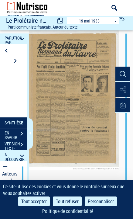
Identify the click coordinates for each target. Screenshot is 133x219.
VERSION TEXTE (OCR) (16, 145)
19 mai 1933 (89, 21)
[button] (122, 74)
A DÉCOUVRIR (15, 155)
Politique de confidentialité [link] (67, 211)
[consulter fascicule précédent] (60, 20)
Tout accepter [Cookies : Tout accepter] (34, 201)
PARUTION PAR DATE (15, 38)
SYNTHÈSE (16, 123)
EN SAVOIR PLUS (16, 134)
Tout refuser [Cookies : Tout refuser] (67, 201)
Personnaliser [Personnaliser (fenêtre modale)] (101, 201)
